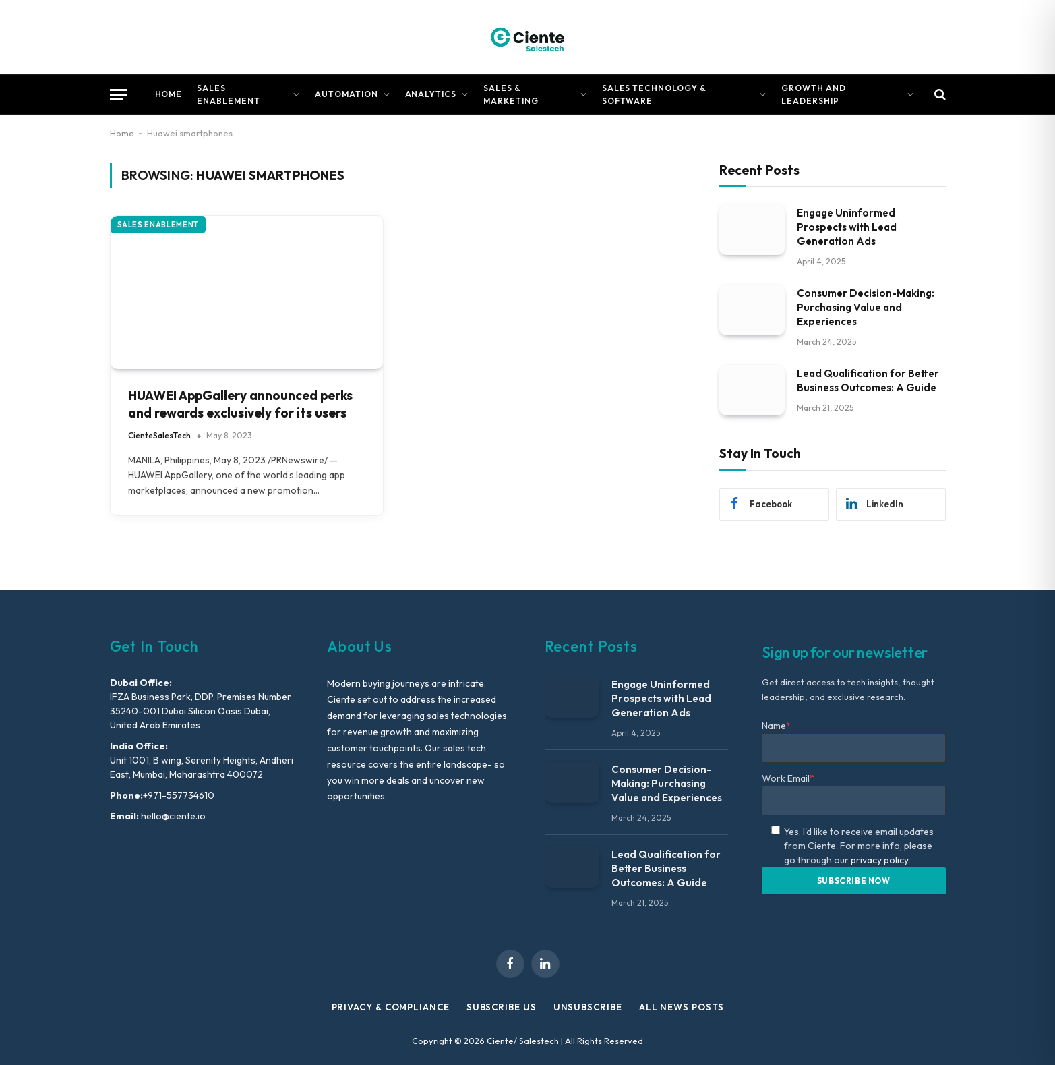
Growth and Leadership (813, 94)
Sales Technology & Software (654, 94)
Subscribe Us (501, 1007)
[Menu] (118, 95)
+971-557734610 (178, 795)
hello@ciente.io (172, 816)
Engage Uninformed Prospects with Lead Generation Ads (847, 227)
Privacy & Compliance (391, 1007)
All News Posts (681, 1007)
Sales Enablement (228, 94)
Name (776, 726)
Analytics (431, 94)
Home (169, 94)
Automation (346, 94)
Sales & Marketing (511, 94)
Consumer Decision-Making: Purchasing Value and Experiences (865, 307)
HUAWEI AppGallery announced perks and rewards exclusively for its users (240, 404)
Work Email (788, 778)
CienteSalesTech (159, 435)
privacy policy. (880, 860)
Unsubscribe (587, 1007)
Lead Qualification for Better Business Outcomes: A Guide (868, 380)
